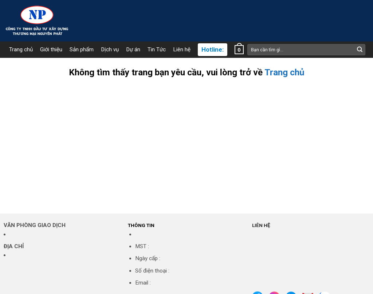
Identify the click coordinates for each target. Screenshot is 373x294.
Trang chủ (21, 50)
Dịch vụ (110, 50)
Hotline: (212, 49)
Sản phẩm (82, 50)
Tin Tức (157, 50)
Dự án (133, 50)
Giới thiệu (51, 50)
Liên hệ (182, 50)
